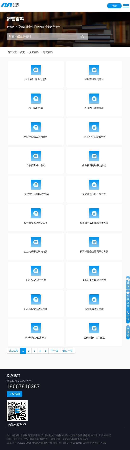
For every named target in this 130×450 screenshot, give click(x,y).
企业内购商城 (14, 435)
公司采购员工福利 (51, 435)
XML (103, 442)
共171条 (13, 350)
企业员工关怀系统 (101, 435)
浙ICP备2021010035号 (76, 442)
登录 (114, 5)
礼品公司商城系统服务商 (76, 435)
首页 (22, 52)
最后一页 (67, 350)
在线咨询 (14, 393)
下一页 (54, 350)
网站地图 (95, 442)
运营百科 (48, 52)
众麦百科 (34, 52)
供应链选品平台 (31, 435)
